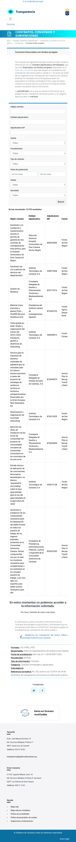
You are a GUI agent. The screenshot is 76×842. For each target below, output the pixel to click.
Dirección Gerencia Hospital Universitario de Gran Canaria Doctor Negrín (35, 242)
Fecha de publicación (19, 169)
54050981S (52, 335)
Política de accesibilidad (20, 814)
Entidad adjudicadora (19, 117)
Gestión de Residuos (15, 290)
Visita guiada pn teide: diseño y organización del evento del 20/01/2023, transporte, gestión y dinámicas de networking (17, 335)
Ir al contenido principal (33, 1)
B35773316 (52, 290)
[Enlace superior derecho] (67, 11)
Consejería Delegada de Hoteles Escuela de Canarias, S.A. (36, 379)
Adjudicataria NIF (18, 127)
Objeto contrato (17, 107)
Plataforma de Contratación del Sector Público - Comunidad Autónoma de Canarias (44, 636)
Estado (13, 180)
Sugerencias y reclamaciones (22, 821)
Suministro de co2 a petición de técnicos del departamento (17, 271)
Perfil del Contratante (24, 70)
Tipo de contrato (17, 159)
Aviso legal (64, 839)
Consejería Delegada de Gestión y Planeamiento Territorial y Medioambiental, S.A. (36, 290)
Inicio (8, 41)
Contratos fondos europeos (35, 43)
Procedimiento (16, 148)
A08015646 (52, 271)
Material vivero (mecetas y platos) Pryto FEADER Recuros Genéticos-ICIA (17, 311)
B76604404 (52, 443)
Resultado (15, 190)
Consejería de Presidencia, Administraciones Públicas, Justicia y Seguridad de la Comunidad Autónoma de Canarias (36, 551)
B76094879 (52, 379)
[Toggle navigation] (10, 18)
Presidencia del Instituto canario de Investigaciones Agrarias (36, 311)
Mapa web (15, 807)
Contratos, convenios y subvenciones (25, 41)
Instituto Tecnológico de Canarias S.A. (35, 271)
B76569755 (52, 311)
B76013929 (52, 416)
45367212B (52, 485)
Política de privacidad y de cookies (24, 817)
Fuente (13, 138)
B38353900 (52, 243)
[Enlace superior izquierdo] (21, 11)
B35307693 (52, 551)
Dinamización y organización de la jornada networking (17, 416)
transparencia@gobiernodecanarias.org (22, 757)
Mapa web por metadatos (20, 810)
